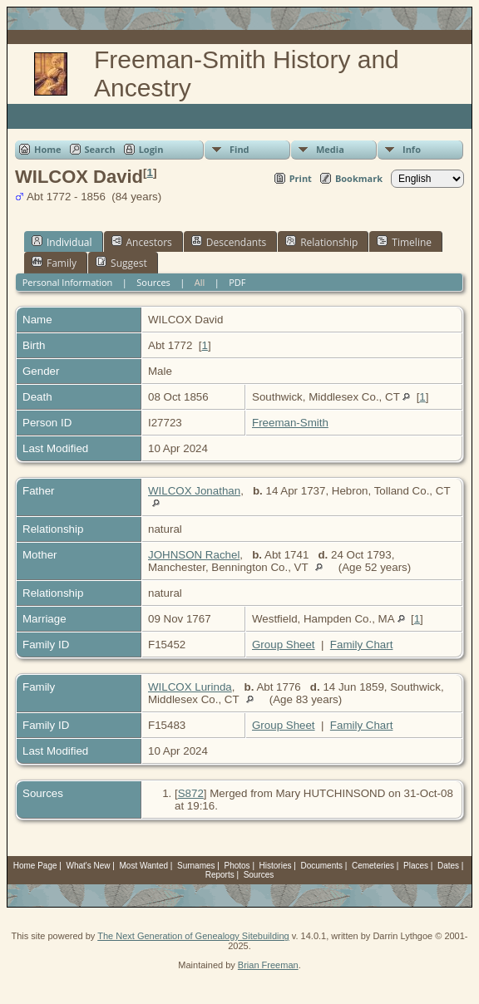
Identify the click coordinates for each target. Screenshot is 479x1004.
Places (415, 865)
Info (411, 149)
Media (330, 149)
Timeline (404, 241)
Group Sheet (283, 644)
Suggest (121, 262)
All (200, 282)
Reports (220, 874)
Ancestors (141, 241)
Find (239, 149)
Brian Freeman (268, 965)
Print (300, 178)
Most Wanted (143, 865)
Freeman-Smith (290, 422)
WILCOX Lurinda (190, 687)
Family (54, 262)
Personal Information (67, 282)
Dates (448, 865)
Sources (153, 282)
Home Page (35, 865)
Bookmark (359, 178)
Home (48, 149)
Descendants (228, 241)
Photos (236, 865)
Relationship (321, 241)
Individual (62, 241)
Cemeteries (373, 865)
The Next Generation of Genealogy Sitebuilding (193, 936)
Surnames (196, 865)
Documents (321, 865)
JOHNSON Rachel (194, 555)
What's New (89, 865)
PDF (237, 282)
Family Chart (361, 644)
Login (151, 149)
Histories (275, 865)
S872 (191, 793)
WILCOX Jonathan (194, 491)
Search (100, 149)
